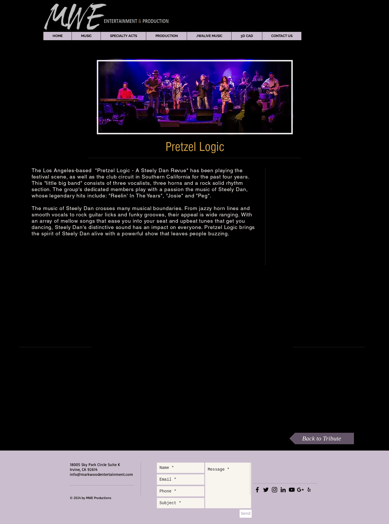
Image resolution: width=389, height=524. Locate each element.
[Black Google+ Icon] (300, 489)
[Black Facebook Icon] (257, 489)
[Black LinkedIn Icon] (283, 489)
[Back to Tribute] (321, 438)
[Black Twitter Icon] (265, 489)
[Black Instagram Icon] (274, 489)
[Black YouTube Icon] (291, 489)
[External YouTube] (191, 347)
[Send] (246, 514)
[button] (86, 36)
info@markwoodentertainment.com (101, 474)
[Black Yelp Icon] (309, 489)
